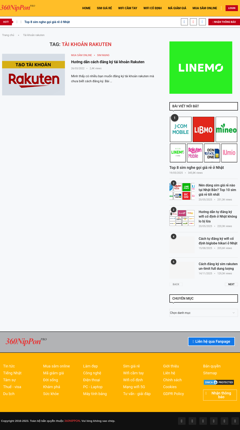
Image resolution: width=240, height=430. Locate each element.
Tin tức (9, 366)
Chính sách (172, 380)
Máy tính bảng (95, 394)
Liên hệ (169, 373)
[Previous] (17, 22)
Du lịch (8, 394)
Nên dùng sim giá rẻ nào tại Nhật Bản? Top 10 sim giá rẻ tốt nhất (217, 190)
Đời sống (50, 380)
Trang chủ (8, 35)
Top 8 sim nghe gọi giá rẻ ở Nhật (47, 22)
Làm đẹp (90, 366)
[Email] (202, 21)
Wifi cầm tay (133, 373)
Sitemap (210, 373)
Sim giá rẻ (131, 366)
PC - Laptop (93, 387)
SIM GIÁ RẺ (104, 8)
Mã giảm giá (53, 373)
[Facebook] (184, 21)
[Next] (21, 22)
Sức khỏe (51, 394)
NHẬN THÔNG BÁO (224, 22)
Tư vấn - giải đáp (137, 394)
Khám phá (51, 387)
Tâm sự (9, 380)
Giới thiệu (171, 366)
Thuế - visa (12, 387)
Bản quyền (212, 366)
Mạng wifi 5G (134, 387)
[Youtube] (193, 21)
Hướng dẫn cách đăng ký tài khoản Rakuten (108, 62)
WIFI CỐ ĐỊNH (152, 8)
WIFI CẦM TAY (127, 8)
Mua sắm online (56, 366)
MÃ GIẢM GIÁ (177, 8)
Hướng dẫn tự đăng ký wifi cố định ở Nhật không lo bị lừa (218, 216)
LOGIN (231, 8)
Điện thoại (91, 380)
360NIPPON (72, 420)
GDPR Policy (173, 394)
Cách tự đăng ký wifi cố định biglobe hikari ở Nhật (218, 241)
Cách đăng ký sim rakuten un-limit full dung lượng (218, 266)
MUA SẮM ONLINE (205, 8)
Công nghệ (92, 373)
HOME (86, 8)
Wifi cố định (133, 380)
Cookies (170, 387)
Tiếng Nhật (12, 373)
